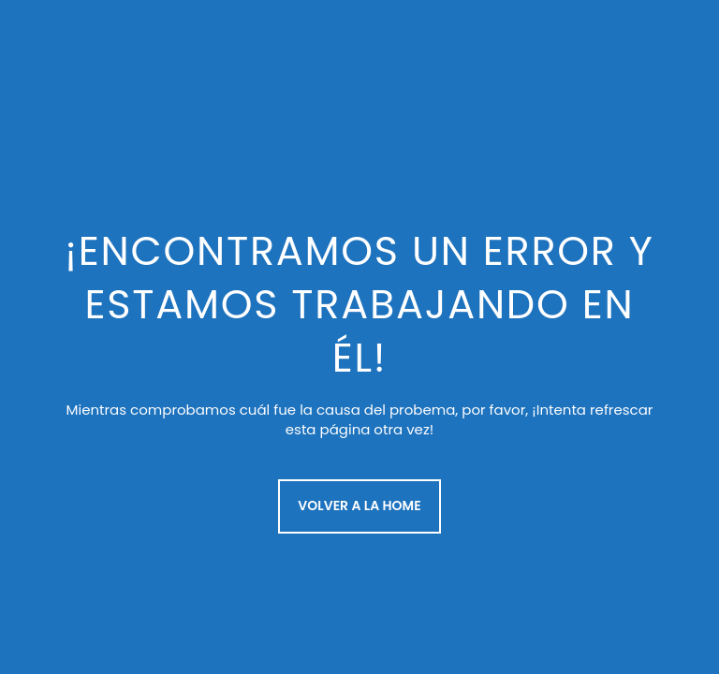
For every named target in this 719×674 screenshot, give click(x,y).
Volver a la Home (359, 505)
